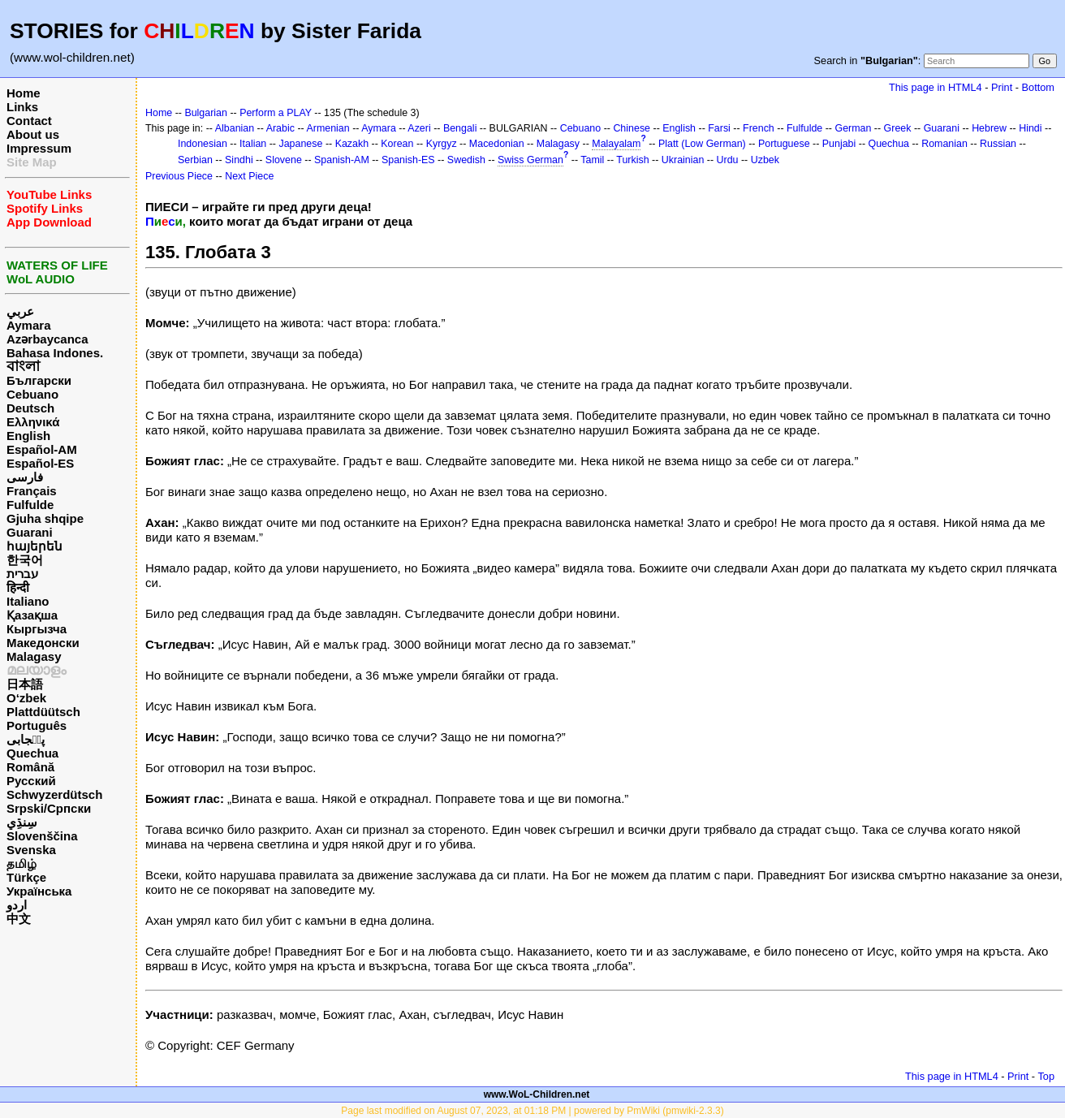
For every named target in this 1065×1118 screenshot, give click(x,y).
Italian (252, 143)
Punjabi (839, 143)
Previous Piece (179, 176)
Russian (998, 143)
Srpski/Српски (48, 808)
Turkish (632, 160)
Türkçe (26, 877)
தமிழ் (21, 863)
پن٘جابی (25, 739)
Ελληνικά (32, 422)
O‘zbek (26, 698)
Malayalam (616, 143)
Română (30, 767)
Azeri (418, 128)
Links (22, 107)
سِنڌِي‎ (21, 822)
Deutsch (30, 408)
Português (36, 725)
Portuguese (784, 143)
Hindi (1030, 128)
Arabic (280, 128)
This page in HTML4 (935, 87)
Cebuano (32, 394)
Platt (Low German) (702, 143)
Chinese (631, 128)
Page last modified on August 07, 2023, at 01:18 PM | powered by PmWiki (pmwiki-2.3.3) (532, 1110)
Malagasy (34, 656)
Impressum (38, 148)
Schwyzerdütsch (54, 794)
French (758, 128)
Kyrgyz (441, 143)
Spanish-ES (408, 160)
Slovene (283, 160)
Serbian (195, 160)
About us (32, 134)
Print (1001, 87)
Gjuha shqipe (45, 518)
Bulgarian (205, 113)
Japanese (300, 143)
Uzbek (765, 160)
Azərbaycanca (47, 339)
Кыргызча (36, 629)
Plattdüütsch (43, 712)
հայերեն (34, 546)
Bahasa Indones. (54, 353)
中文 (18, 919)
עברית (22, 574)
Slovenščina (42, 836)
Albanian (234, 128)
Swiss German (530, 160)
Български (38, 380)
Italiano (28, 601)
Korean (397, 143)
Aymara (28, 325)
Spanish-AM (341, 160)
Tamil (592, 160)
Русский (31, 781)
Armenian (327, 128)
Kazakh (352, 143)
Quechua (32, 753)
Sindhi (239, 160)
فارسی (24, 477)
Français (31, 491)
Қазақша (32, 615)
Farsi (719, 128)
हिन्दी (17, 587)
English (28, 435)
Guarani (29, 532)
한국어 (24, 560)
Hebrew (989, 128)
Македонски (43, 643)
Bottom (1038, 87)
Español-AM (41, 449)
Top (1045, 1076)
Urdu (728, 160)
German (852, 128)
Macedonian (496, 143)
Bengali (460, 128)
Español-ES (40, 463)
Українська (38, 891)
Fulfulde (30, 505)
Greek (898, 128)
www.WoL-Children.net (537, 1094)
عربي (20, 311)
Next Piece (249, 176)
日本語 (24, 684)
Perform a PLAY (275, 113)
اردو (16, 905)
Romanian (944, 143)
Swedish (466, 160)
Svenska (31, 850)
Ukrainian (683, 160)
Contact (29, 120)
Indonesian (202, 143)
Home (23, 93)
